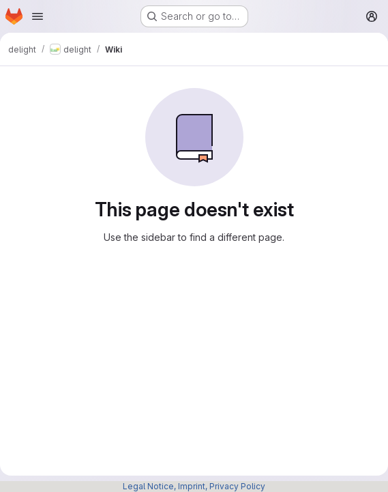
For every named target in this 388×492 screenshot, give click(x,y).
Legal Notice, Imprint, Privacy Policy (194, 486)
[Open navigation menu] (37, 16)
